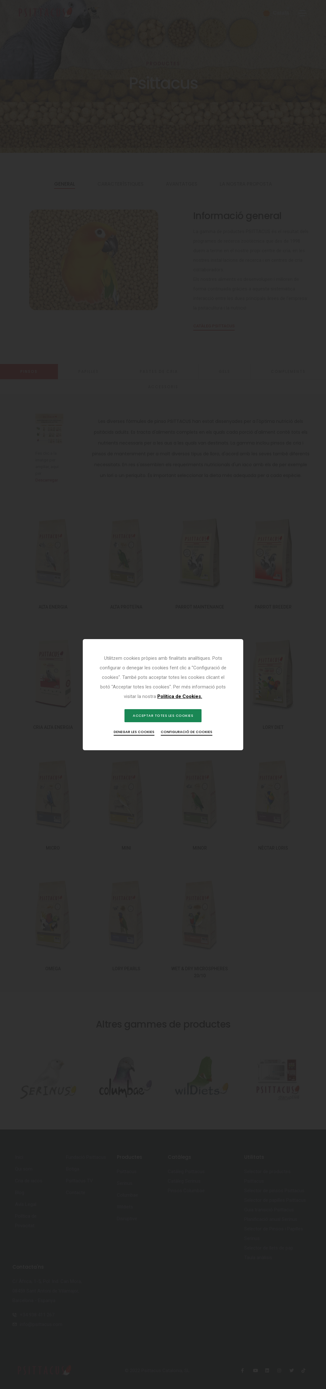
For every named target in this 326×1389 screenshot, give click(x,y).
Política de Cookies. (179, 696)
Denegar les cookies (134, 731)
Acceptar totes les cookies (163, 715)
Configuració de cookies (186, 731)
